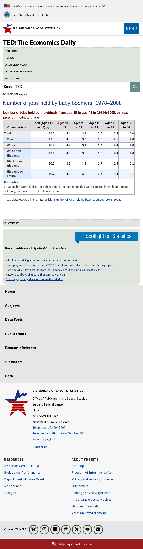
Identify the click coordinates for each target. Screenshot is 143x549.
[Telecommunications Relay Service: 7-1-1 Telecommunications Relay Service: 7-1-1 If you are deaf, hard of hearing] (60, 433)
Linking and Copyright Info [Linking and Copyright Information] (91, 493)
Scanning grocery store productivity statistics (34, 279)
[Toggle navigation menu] (131, 28)
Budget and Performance (22, 472)
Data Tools (14, 319)
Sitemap (78, 466)
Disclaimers (80, 486)
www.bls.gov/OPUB (46, 439)
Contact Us (40, 447)
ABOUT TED (12, 78)
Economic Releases (20, 347)
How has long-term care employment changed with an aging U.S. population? (54, 270)
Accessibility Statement (89, 513)
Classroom (14, 362)
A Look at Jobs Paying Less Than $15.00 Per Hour (36, 274)
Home (10, 291)
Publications (15, 333)
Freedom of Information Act (92, 472)
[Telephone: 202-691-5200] (60, 427)
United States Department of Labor (27, 14)
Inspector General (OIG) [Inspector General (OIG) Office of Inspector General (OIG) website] (21, 466)
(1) (6, 186)
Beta (9, 375)
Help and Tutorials (85, 506)
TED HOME (11, 51)
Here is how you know (85, 6)
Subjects (12, 305)
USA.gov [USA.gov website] (10, 493)
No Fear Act (12, 486)
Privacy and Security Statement (94, 479)
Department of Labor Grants (25, 479)
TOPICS (9, 58)
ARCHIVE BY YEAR (16, 65)
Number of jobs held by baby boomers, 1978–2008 (87, 199)
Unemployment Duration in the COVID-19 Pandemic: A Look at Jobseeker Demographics (60, 265)
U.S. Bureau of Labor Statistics (36, 28)
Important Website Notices (92, 499)
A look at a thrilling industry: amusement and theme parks (42, 260)
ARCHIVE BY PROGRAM (18, 71)
